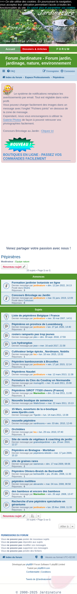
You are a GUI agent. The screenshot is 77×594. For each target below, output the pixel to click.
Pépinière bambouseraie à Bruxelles (35, 361)
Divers (27, 288)
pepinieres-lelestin (42, 453)
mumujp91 (38, 383)
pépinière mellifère (24, 481)
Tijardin (37, 415)
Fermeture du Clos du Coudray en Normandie (41, 380)
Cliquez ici (47, 130)
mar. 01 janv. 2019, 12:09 (60, 298)
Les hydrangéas (22, 342)
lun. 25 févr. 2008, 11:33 (60, 507)
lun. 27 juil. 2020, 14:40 (59, 327)
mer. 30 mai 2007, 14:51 (60, 318)
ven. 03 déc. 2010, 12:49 (59, 423)
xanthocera (39, 423)
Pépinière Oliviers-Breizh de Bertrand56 (37, 471)
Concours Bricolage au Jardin (31, 295)
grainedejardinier (41, 442)
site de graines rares (25, 461)
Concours (28, 300)
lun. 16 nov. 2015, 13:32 (51, 354)
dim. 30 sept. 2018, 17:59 (53, 337)
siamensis (38, 464)
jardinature (39, 285)
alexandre (38, 484)
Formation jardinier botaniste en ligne (36, 282)
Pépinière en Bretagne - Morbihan (33, 450)
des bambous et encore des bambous (36, 491)
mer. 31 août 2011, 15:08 (58, 383)
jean (35, 345)
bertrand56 (38, 474)
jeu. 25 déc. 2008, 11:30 (59, 474)
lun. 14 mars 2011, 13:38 (55, 415)
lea (35, 354)
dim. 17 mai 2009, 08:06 (58, 464)
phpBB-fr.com (44, 568)
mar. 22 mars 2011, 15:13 (61, 403)
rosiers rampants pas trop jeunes (33, 334)
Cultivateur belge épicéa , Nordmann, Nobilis (40, 351)
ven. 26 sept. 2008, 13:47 (60, 494)
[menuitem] (11, 71)
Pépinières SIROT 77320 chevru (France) (38, 390)
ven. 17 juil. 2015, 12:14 (60, 364)
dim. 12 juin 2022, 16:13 (60, 285)
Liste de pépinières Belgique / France (36, 315)
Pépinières (11, 257)
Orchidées (18, 429)
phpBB (29, 564)
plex (35, 337)
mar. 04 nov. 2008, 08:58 (58, 484)
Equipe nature (22, 261)
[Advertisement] (38, 205)
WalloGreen (39, 403)
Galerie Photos (12, 119)
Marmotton (39, 393)
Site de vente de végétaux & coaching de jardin (42, 439)
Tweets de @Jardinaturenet (38, 579)
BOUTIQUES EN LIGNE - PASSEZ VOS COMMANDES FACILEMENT (32, 156)
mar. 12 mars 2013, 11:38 (60, 374)
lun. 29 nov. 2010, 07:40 (51, 432)
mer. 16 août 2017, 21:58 (52, 345)
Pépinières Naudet (23, 371)
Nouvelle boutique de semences (32, 400)
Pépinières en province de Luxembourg (37, 324)
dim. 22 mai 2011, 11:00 (60, 393)
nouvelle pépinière (24, 420)
